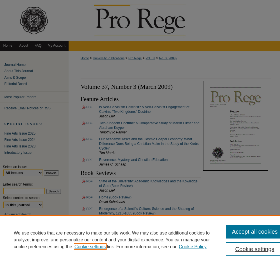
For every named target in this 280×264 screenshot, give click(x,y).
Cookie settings (90, 246)
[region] (140, 239)
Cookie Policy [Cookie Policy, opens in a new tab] (193, 246)
